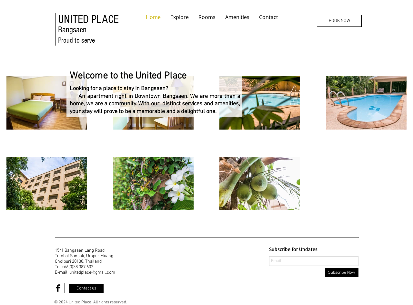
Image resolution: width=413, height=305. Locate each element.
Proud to (69, 40)
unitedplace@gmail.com (92, 272)
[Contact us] (86, 288)
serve (88, 40)
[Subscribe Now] (341, 272)
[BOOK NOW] (339, 21)
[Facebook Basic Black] (58, 288)
